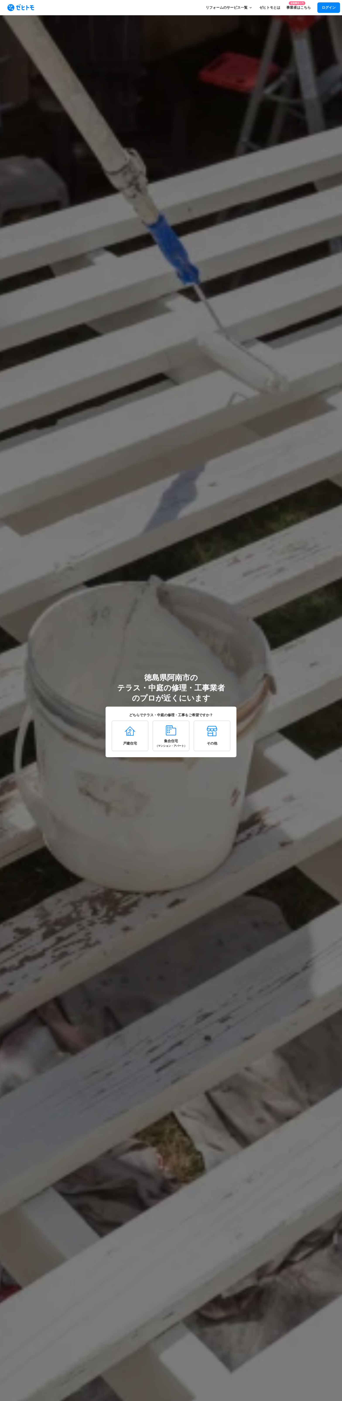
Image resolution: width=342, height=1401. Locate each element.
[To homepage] (21, 7)
